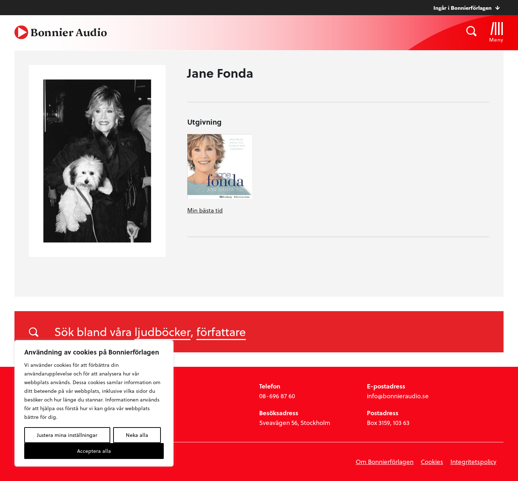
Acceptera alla (94, 451)
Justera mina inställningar (67, 435)
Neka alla (137, 435)
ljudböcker (162, 331)
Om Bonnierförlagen (385, 461)
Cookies (432, 461)
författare (221, 331)
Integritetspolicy (473, 461)
